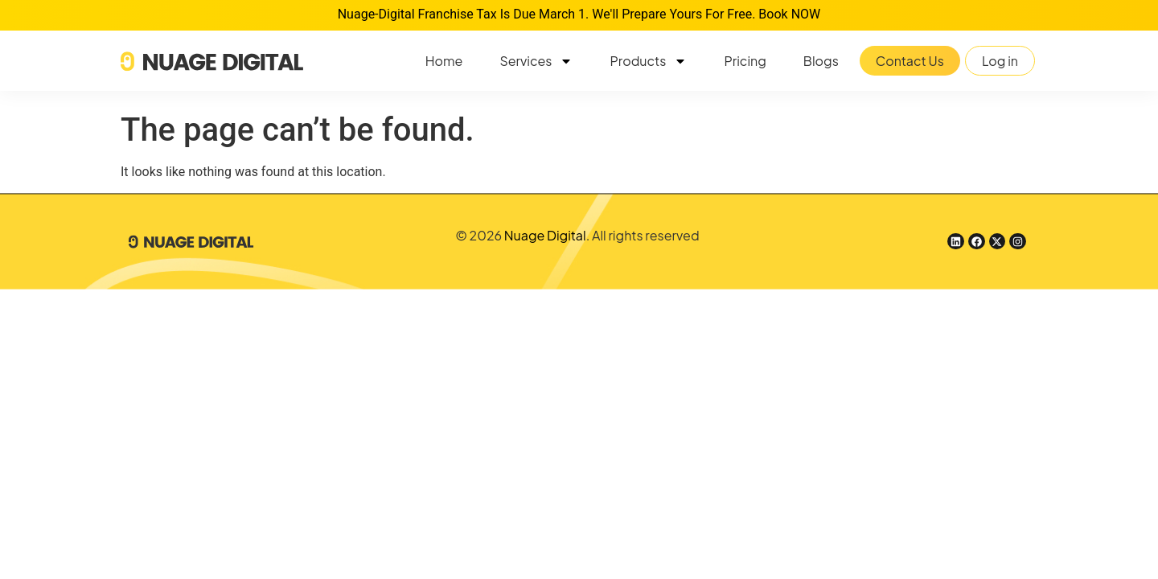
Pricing (745, 60)
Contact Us (910, 60)
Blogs (821, 60)
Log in (1000, 60)
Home (444, 60)
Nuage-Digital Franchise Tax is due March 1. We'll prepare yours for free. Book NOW (579, 14)
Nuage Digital (545, 235)
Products (648, 61)
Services (536, 61)
